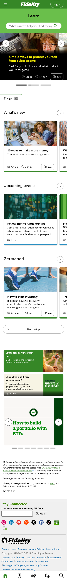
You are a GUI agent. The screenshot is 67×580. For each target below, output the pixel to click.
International (52, 549)
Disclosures (42, 561)
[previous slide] (6, 43)
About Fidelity (36, 549)
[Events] (47, 575)
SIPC (52, 483)
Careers (5, 549)
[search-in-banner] (33, 26)
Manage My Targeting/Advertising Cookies (25, 565)
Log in (57, 4)
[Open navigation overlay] (5, 4)
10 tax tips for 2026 (23, 57)
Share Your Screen (24, 561)
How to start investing (22, 296)
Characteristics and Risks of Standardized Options (31, 469)
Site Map (41, 557)
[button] (58, 76)
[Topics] (33, 575)
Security (30, 557)
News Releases (19, 549)
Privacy (20, 557)
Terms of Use (8, 557)
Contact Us (7, 561)
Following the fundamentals (26, 223)
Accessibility (54, 557)
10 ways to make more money (27, 150)
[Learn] (5, 575)
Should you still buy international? (17, 378)
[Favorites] (19, 575)
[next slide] (61, 43)
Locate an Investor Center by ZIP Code (22, 508)
